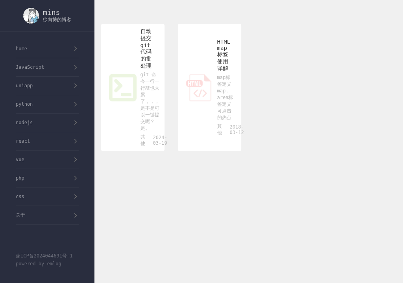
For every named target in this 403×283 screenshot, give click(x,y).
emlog (54, 263)
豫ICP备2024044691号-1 (44, 256)
